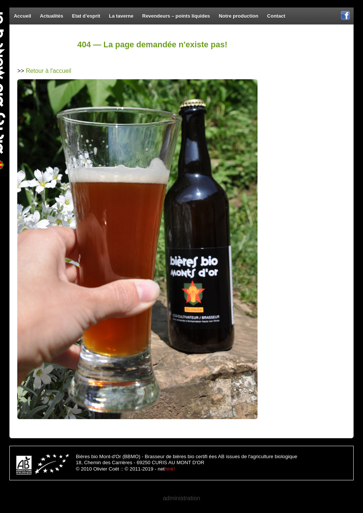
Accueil (22, 16)
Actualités (51, 16)
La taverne (121, 16)
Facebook (345, 19)
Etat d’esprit (86, 16)
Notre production (238, 16)
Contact (276, 16)
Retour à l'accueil (48, 71)
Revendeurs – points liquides (176, 16)
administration (181, 498)
